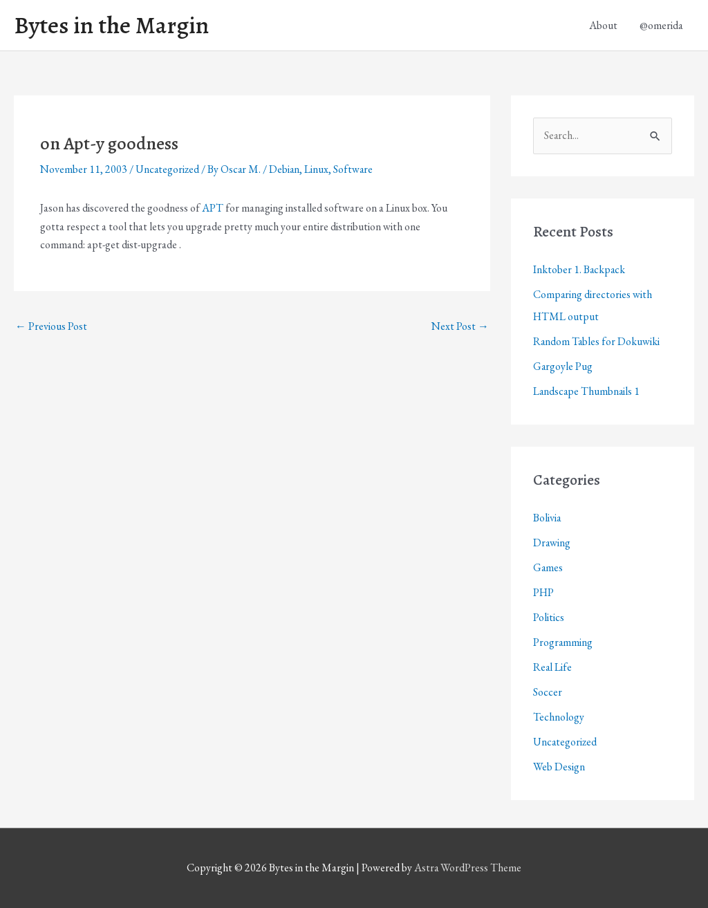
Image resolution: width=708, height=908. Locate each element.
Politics (548, 617)
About (603, 25)
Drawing (552, 542)
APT (212, 208)
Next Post (460, 326)
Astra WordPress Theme (468, 868)
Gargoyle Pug (563, 366)
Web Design (559, 766)
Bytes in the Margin (112, 25)
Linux (319, 170)
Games (548, 567)
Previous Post (51, 326)
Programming (563, 642)
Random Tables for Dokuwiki (597, 341)
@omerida (661, 25)
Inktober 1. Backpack (579, 269)
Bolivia (547, 517)
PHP (544, 592)
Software (356, 170)
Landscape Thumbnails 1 (587, 391)
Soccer (547, 692)
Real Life (552, 667)
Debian (286, 170)
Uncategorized (168, 170)
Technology (558, 717)
